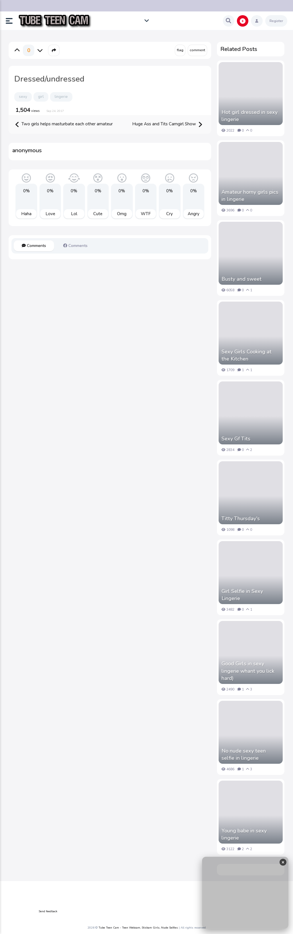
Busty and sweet (241, 279)
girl (41, 96)
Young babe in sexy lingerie (244, 834)
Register (276, 21)
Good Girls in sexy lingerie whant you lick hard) (247, 670)
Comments (34, 245)
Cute (97, 214)
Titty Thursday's (240, 518)
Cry (169, 214)
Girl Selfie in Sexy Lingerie (242, 595)
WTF (146, 214)
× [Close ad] (283, 862)
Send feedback (48, 911)
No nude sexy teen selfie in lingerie (243, 754)
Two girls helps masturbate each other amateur (64, 124)
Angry (193, 214)
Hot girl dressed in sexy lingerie (249, 116)
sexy (23, 96)
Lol (74, 214)
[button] (11, 21)
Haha (26, 214)
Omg (121, 214)
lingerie (61, 96)
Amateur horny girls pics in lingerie (249, 196)
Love (50, 214)
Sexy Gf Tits (235, 438)
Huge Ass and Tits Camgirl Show (167, 124)
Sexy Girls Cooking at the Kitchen (246, 355)
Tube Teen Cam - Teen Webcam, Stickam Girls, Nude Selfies (138, 928)
